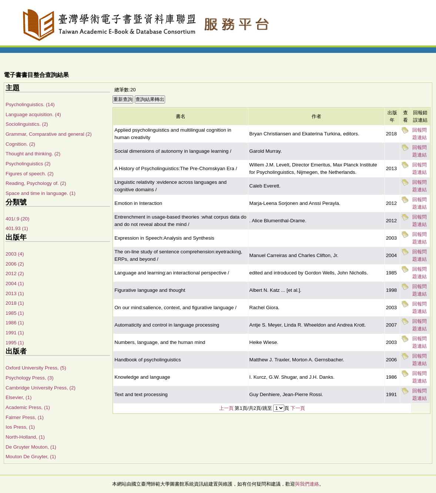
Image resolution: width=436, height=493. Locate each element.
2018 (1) (15, 303)
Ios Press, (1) (20, 427)
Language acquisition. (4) (33, 114)
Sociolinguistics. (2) (27, 124)
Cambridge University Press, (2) (41, 388)
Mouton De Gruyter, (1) (31, 456)
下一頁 (298, 408)
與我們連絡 (307, 484)
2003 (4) (15, 254)
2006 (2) (15, 264)
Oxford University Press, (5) (36, 368)
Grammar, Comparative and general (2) (49, 134)
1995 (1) (15, 342)
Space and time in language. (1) (41, 193)
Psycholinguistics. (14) (30, 104)
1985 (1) (15, 313)
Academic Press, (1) (28, 407)
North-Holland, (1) (25, 437)
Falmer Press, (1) (25, 417)
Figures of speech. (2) (30, 173)
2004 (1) (15, 283)
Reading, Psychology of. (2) (36, 183)
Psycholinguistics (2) (28, 163)
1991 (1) (15, 332)
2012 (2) (15, 273)
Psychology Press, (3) (30, 378)
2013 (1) (15, 293)
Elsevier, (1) (18, 397)
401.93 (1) (17, 228)
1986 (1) (15, 322)
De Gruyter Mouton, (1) (31, 447)
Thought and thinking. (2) (33, 153)
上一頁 (226, 408)
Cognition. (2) (20, 144)
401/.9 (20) (17, 219)
